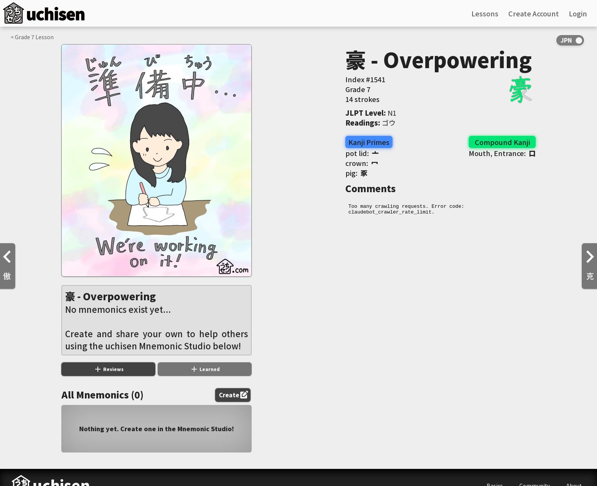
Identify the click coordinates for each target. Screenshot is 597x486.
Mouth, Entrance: (502, 153)
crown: (361, 163)
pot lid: (362, 153)
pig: (356, 173)
